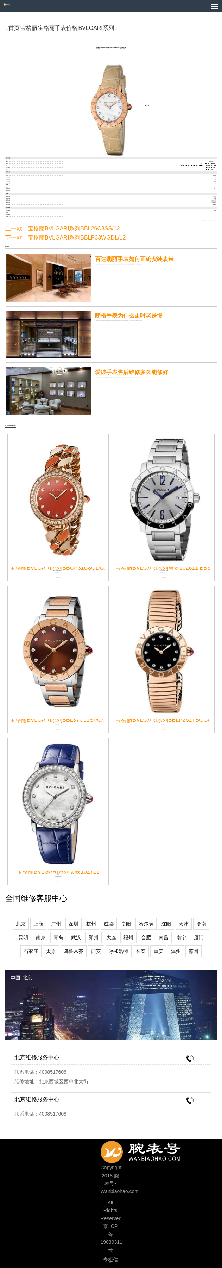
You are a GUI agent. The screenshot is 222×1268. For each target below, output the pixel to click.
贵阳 (126, 924)
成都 (109, 924)
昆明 (23, 937)
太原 (51, 951)
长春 (141, 951)
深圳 (73, 924)
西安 (96, 951)
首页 (14, 28)
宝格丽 (28, 28)
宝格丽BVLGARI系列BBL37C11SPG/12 (59, 720)
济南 (201, 924)
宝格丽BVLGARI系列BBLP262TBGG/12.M (168, 720)
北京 (21, 924)
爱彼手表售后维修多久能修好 (131, 372)
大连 (111, 937)
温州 (176, 951)
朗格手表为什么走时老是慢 (129, 316)
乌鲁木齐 (73, 951)
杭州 (91, 924)
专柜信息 (110, 1261)
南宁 (181, 937)
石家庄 (31, 951)
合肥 (146, 937)
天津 (184, 924)
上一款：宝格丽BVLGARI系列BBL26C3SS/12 (62, 228)
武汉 (76, 937)
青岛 (58, 937)
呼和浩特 (118, 951)
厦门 (199, 937)
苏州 (193, 951)
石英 (210, 167)
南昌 (164, 937)
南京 (41, 937)
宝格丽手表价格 (57, 28)
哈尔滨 (146, 924)
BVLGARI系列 (96, 28)
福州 (128, 937)
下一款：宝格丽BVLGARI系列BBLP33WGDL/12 (65, 238)
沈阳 (166, 924)
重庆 (158, 951)
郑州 (94, 937)
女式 (210, 169)
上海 (38, 924)
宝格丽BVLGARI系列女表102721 (58, 872)
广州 (56, 924)
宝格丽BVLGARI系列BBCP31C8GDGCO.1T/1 (67, 568)
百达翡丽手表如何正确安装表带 (134, 259)
